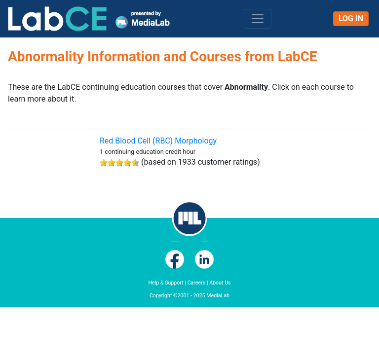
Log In (351, 18)
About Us (219, 283)
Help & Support (165, 283)
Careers (197, 283)
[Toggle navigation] (257, 19)
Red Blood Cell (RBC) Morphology (158, 140)
